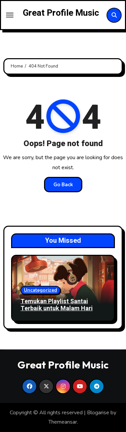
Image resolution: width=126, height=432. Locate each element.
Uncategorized (40, 290)
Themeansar (62, 422)
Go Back (63, 184)
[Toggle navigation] (9, 15)
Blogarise (98, 412)
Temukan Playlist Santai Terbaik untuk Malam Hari (56, 305)
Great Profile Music (61, 13)
